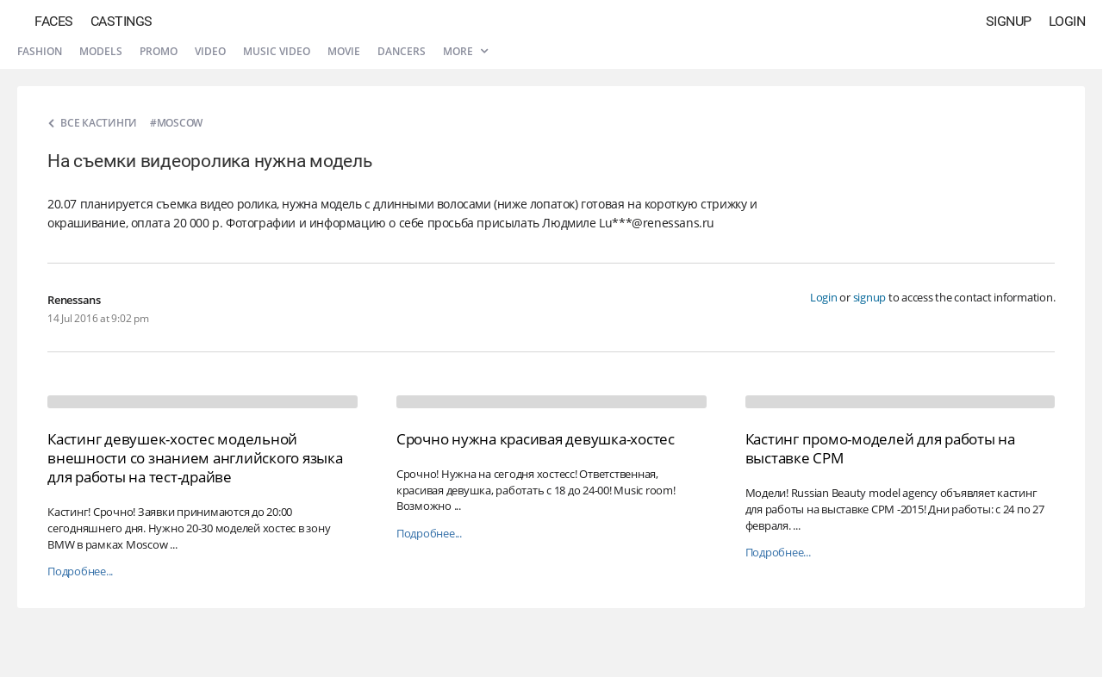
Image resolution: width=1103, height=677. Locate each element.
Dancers (401, 51)
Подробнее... (80, 571)
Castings (121, 21)
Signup (1008, 21)
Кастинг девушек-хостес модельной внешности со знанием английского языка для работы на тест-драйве (195, 458)
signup (870, 297)
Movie (343, 51)
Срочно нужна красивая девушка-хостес (535, 439)
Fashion (39, 51)
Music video (276, 51)
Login (1067, 21)
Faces (53, 21)
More (465, 51)
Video (210, 51)
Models (100, 51)
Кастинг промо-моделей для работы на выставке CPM (880, 448)
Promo (159, 51)
